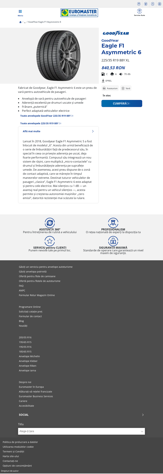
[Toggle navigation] (20, 13)
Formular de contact (30, 316)
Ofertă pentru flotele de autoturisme (39, 281)
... (25, 22)
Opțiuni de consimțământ (17, 466)
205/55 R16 (25, 337)
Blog (21, 321)
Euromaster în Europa (31, 387)
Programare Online (30, 307)
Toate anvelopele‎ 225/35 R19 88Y (39, 123)
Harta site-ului (11, 456)
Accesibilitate (26, 406)
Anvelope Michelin (29, 356)
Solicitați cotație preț (30, 312)
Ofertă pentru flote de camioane (37, 276)
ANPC (22, 291)
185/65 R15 (25, 352)
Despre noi (25, 382)
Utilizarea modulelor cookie (18, 447)
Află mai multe (58, 131)
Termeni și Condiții (13, 452)
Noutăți (23, 326)
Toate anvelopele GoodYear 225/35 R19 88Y (45, 116)
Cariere (23, 401)
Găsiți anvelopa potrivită (32, 272)
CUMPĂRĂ (120, 104)
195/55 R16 (25, 347)
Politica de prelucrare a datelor (20, 442)
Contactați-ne (10, 461)
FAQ (21, 286)
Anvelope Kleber (28, 361)
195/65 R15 (25, 342)
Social (81, 415)
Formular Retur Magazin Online (37, 295)
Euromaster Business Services (36, 396)
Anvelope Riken (27, 366)
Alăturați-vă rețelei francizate (35, 392)
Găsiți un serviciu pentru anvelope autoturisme (46, 267)
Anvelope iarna (27, 371)
